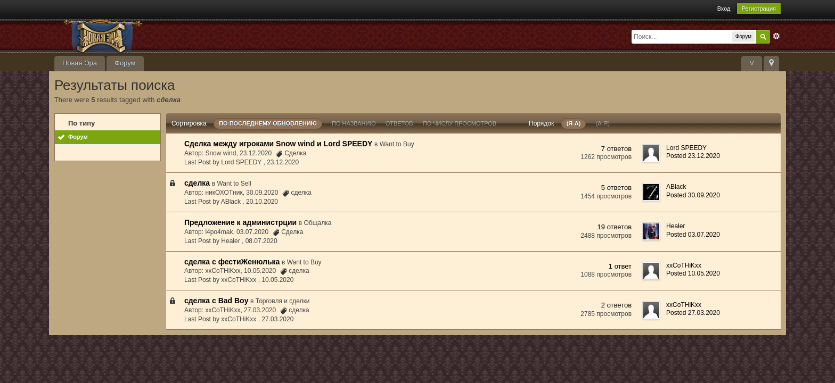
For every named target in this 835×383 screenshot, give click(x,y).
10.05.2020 (277, 280)
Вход (724, 8)
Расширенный (776, 36)
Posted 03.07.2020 (693, 234)
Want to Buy (397, 144)
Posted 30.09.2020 (693, 195)
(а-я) (603, 123)
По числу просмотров (459, 123)
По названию (354, 123)
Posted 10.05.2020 (693, 273)
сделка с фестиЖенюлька (232, 261)
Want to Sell (234, 183)
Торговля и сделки (283, 301)
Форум (125, 63)
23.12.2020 (283, 162)
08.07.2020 (261, 241)
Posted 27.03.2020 (693, 313)
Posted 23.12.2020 (693, 156)
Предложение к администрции (240, 222)
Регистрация (759, 8)
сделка (197, 183)
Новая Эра (79, 63)
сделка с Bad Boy (216, 300)
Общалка (318, 223)
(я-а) (574, 123)
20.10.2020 (262, 201)
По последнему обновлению (268, 123)
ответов (399, 123)
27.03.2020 (277, 319)
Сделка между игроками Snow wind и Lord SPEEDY (278, 143)
